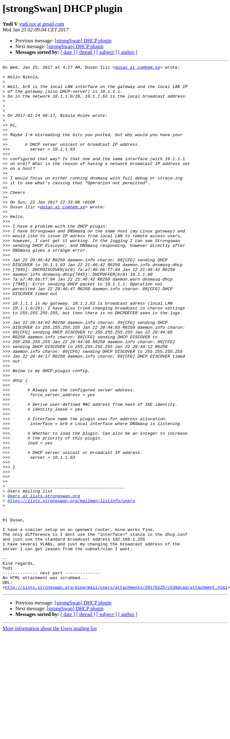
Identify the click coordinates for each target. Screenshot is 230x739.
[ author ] (127, 52)
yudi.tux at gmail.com (41, 24)
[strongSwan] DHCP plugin (83, 40)
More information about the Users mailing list (50, 733)
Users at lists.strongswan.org (44, 582)
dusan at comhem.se (137, 68)
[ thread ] (85, 52)
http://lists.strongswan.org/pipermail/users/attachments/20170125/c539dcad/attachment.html (116, 692)
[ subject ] (106, 52)
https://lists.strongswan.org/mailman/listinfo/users (71, 588)
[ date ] (68, 52)
